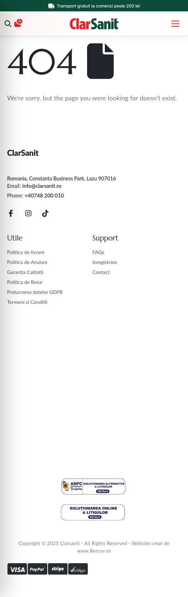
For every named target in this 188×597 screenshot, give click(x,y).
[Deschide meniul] (175, 24)
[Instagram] (28, 213)
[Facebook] (11, 213)
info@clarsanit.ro (41, 186)
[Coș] (18, 24)
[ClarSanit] (94, 24)
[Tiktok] (46, 213)
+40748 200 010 (44, 196)
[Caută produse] (8, 23)
